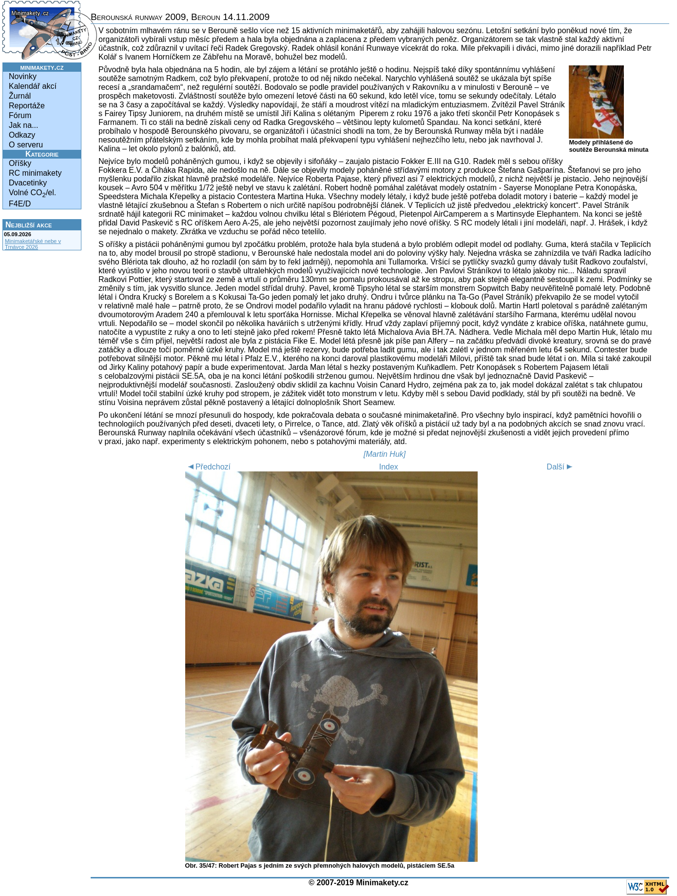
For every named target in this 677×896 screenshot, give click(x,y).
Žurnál (20, 96)
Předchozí (208, 467)
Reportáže (27, 106)
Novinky (23, 76)
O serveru (26, 145)
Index (388, 467)
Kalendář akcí (33, 86)
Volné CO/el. (32, 193)
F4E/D (20, 204)
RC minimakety (35, 173)
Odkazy (22, 135)
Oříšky (20, 163)
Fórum (20, 115)
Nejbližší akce (28, 225)
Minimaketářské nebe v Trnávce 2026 (33, 244)
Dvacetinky (28, 183)
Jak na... (23, 125)
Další (561, 467)
